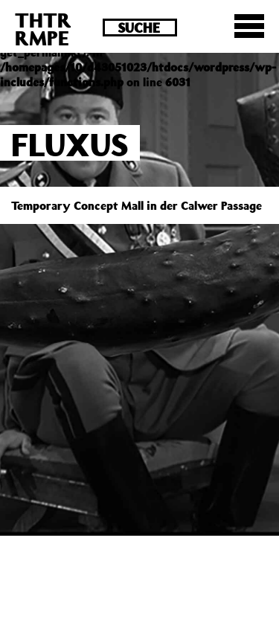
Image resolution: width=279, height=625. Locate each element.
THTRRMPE (43, 29)
